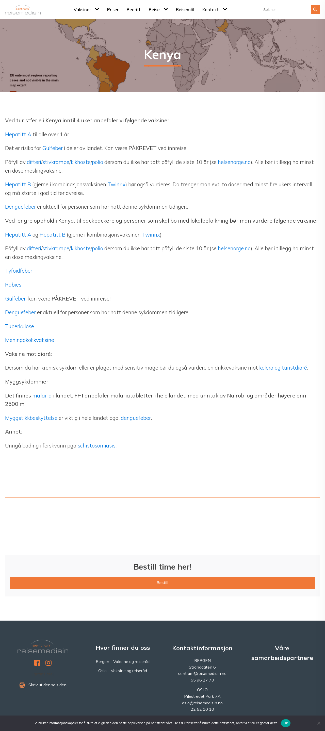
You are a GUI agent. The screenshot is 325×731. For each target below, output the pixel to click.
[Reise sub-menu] (167, 9)
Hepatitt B (18, 184)
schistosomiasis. (97, 445)
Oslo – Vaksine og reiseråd (122, 670)
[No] (318, 723)
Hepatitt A (18, 134)
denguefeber (136, 417)
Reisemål (185, 9)
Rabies (13, 284)
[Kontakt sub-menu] (226, 9)
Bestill (162, 582)
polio (97, 162)
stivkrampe (55, 162)
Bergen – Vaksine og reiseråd (123, 661)
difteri (34, 162)
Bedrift (134, 9)
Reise (154, 9)
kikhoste (81, 162)
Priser (113, 9)
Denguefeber (20, 206)
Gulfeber (53, 148)
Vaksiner (82, 9)
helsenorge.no (234, 162)
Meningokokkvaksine (29, 340)
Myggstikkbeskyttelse (31, 417)
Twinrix (116, 184)
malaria (42, 395)
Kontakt (210, 9)
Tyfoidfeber (18, 270)
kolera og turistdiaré (283, 367)
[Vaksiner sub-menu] (98, 9)
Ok (286, 723)
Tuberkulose (19, 326)
